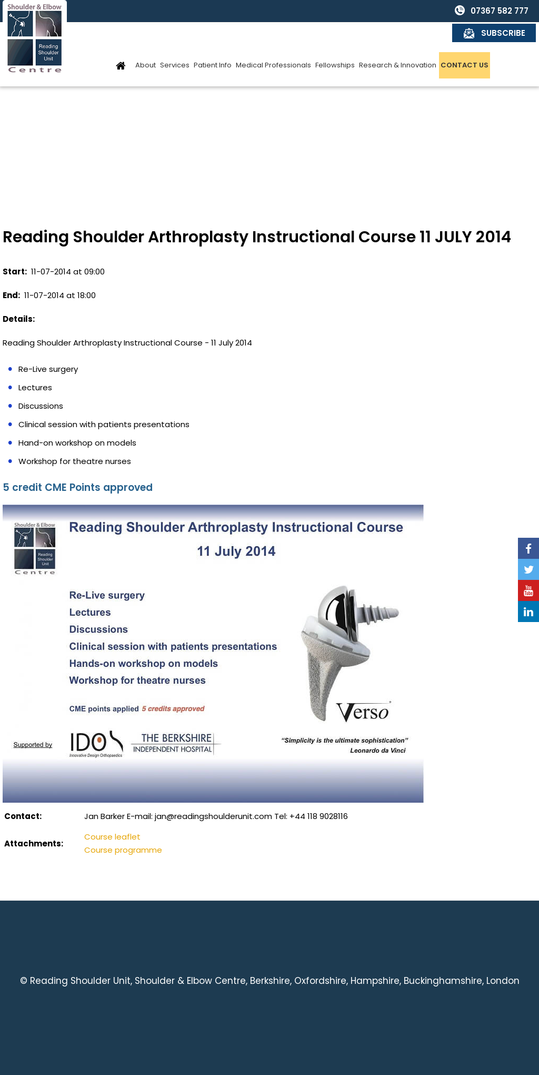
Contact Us (464, 43)
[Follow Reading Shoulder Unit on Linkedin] (528, 611)
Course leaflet (112, 836)
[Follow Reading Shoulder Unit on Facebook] (528, 548)
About (145, 43)
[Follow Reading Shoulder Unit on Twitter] (528, 569)
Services (174, 43)
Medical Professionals (273, 43)
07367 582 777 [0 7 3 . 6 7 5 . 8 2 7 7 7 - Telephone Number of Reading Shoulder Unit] (416, 10)
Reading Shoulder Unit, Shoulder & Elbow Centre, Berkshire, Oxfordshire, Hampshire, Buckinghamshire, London (275, 980)
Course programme (123, 849)
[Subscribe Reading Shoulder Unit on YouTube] (528, 590)
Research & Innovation (397, 43)
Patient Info (213, 43)
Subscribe (504, 10)
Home (120, 42)
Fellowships (335, 43)
